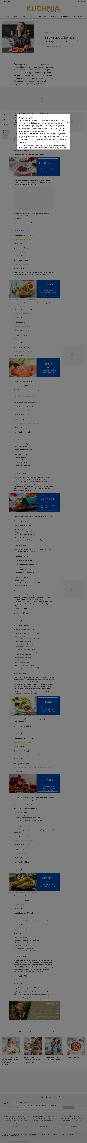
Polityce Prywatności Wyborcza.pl (54, 141)
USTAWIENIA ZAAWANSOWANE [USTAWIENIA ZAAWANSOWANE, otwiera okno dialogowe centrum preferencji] (28, 146)
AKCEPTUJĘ (63, 146)
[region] (43, 131)
